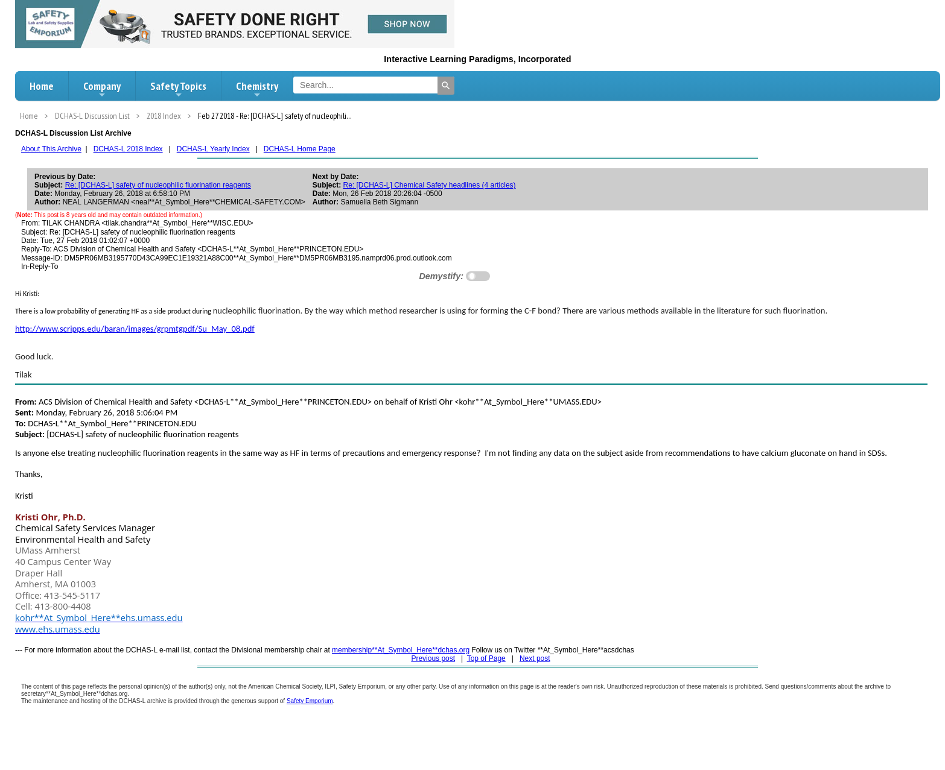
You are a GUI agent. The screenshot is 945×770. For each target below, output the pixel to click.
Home (42, 86)
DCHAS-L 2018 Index (128, 149)
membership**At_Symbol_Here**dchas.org (400, 650)
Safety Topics (178, 89)
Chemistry (257, 89)
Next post (535, 658)
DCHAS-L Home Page (300, 149)
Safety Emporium (310, 701)
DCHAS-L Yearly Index (213, 149)
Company (102, 89)
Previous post (433, 658)
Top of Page (486, 658)
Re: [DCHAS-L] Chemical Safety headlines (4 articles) (429, 185)
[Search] (446, 86)
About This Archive (51, 149)
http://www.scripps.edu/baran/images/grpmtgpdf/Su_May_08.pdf (135, 328)
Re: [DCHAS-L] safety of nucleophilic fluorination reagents (158, 185)
